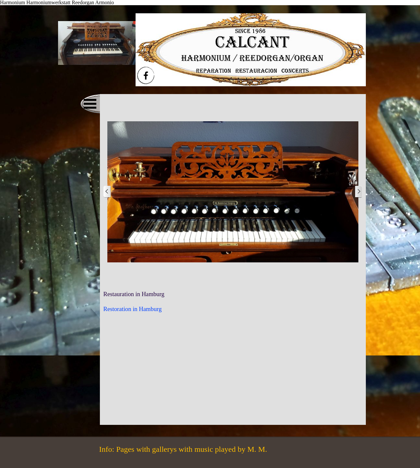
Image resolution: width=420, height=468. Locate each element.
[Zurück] (107, 192)
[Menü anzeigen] (90, 104)
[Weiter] (358, 192)
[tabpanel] (232, 301)
